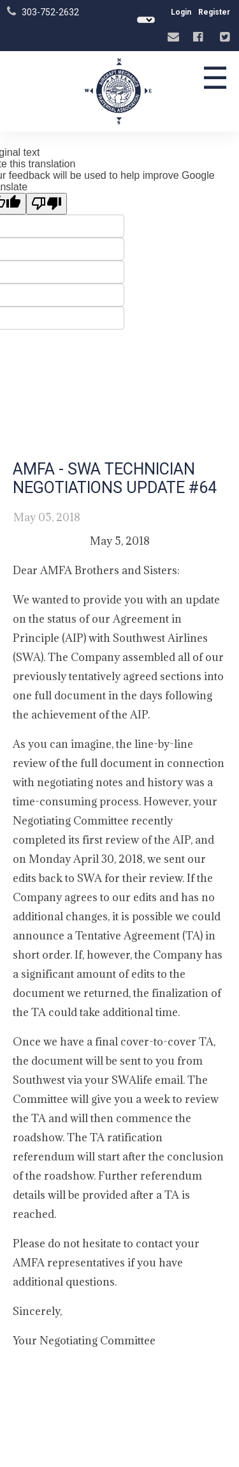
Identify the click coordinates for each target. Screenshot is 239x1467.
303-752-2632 (50, 12)
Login (181, 12)
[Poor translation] (46, 204)
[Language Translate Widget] (146, 20)
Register (214, 12)
